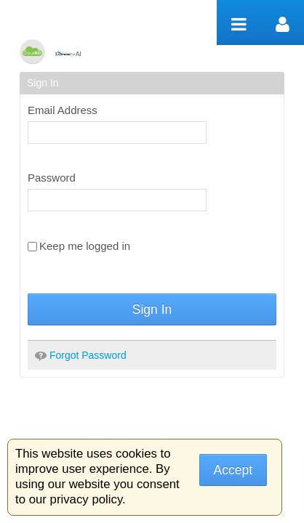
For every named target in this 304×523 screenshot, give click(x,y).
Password (52, 177)
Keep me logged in (79, 246)
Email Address (62, 110)
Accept (233, 470)
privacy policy (86, 499)
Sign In (152, 309)
